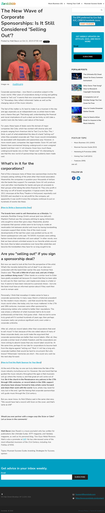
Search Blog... (101, 10)
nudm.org (18, 84)
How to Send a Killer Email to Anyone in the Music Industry (92, 120)
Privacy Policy (83, 511)
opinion (4, 453)
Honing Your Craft (83, 156)
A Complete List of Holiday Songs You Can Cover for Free (92, 100)
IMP (24, 439)
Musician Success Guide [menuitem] (93, 4)
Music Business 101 (84, 142)
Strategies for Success (45, 451)
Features (79, 161)
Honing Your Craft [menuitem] (73, 4)
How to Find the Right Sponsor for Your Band (21, 362)
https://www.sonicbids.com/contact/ (89, 498)
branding (31, 451)
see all (74, 164)
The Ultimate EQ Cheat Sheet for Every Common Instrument (93, 77)
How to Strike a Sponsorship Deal (16, 207)
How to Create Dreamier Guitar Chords (93, 110)
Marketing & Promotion (85, 152)
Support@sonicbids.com (85, 494)
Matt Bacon (14, 41)
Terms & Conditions (97, 511)
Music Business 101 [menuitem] (55, 4)
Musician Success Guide (17, 451)
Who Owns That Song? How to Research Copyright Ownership (92, 89)
